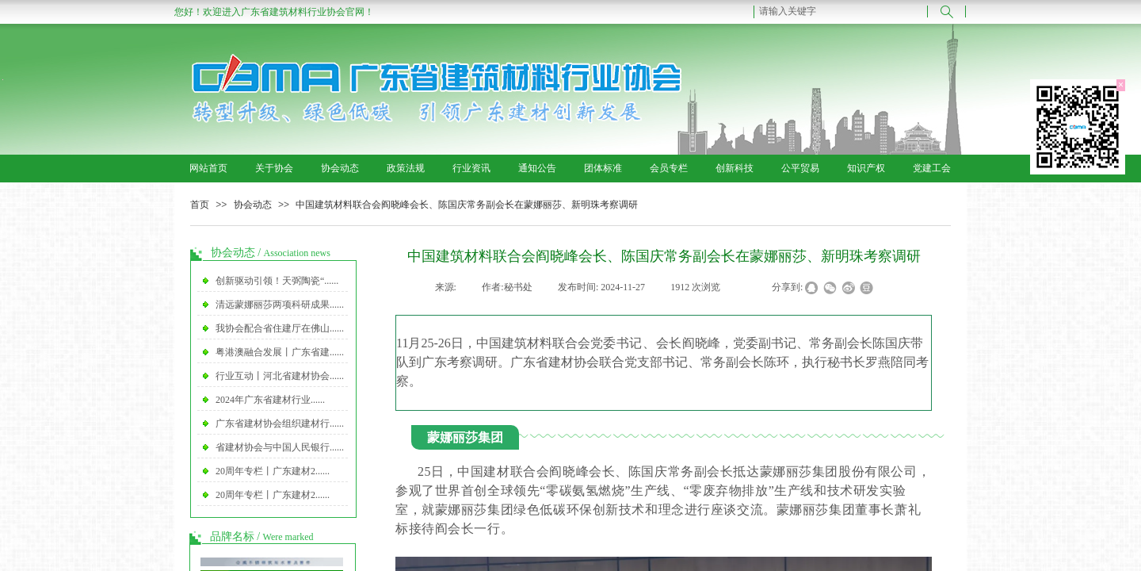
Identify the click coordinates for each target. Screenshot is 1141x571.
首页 (199, 204)
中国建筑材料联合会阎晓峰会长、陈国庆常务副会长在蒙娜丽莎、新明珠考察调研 (467, 204)
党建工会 (932, 168)
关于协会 (274, 168)
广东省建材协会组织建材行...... (280, 423)
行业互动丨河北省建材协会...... (280, 375)
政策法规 (406, 168)
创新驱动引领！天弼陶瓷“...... (277, 280)
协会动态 (340, 168)
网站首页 (208, 168)
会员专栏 (669, 168)
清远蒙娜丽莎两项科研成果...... (280, 304)
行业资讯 (471, 168)
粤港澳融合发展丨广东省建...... (280, 352)
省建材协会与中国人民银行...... (280, 447)
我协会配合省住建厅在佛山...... (280, 328)
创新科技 (735, 168)
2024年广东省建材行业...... (270, 399)
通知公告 (537, 168)
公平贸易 (800, 168)
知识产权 (866, 168)
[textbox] (840, 11)
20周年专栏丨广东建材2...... (273, 471)
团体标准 (603, 168)
